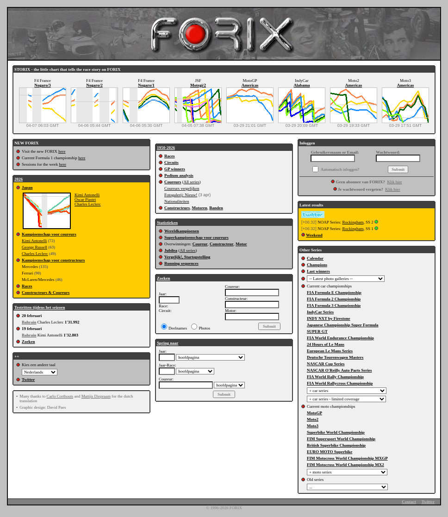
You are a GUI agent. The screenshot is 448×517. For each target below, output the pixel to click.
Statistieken (167, 222)
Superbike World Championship (336, 432)
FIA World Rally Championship (335, 376)
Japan (27, 187)
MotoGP (314, 413)
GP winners (174, 169)
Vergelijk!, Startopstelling (187, 257)
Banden (216, 208)
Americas (250, 85)
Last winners (318, 271)
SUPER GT (317, 331)
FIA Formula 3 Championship (334, 305)
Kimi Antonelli (87, 195)
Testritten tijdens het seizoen (39, 307)
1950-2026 (166, 147)
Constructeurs (177, 208)
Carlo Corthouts (59, 396)
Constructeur (222, 244)
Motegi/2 (198, 85)
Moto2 (312, 419)
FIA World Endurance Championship (340, 338)
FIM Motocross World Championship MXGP (347, 458)
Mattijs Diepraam (96, 396)
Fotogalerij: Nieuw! (180, 195)
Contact (409, 501)
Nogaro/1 (146, 85)
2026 (18, 179)
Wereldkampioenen (181, 231)
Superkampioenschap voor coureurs (196, 237)
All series (191, 182)
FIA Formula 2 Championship (334, 299)
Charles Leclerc (88, 204)
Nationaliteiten (176, 201)
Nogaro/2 (94, 85)
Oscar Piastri (85, 199)
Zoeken (28, 341)
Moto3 (312, 426)
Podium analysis (178, 175)
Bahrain (29, 322)
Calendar (315, 258)
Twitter (28, 379)
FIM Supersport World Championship (341, 438)
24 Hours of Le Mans (325, 344)
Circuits (171, 162)
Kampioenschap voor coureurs (49, 234)
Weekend (314, 235)
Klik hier (394, 182)
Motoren (199, 208)
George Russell (34, 247)
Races (27, 286)
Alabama (301, 85)
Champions (317, 264)
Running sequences (181, 263)
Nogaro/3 (42, 85)
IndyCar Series (320, 312)
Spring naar (167, 343)
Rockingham (352, 222)
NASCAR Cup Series (326, 363)
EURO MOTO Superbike (329, 451)
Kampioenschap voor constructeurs (53, 260)
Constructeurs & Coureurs (45, 292)
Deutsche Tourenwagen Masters (335, 357)
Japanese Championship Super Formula (343, 325)
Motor (241, 244)
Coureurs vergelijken (181, 188)
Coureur (200, 244)
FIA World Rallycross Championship (340, 383)
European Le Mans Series (330, 351)
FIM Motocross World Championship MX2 (345, 464)
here (62, 151)
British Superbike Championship (336, 445)
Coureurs (172, 182)
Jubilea (170, 250)
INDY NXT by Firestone (328, 318)
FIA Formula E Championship (334, 292)
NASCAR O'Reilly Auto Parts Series (339, 370)
